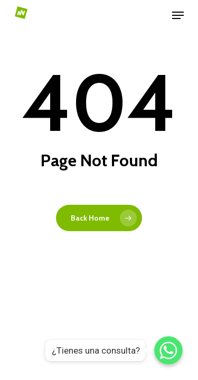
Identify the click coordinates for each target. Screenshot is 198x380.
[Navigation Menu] (178, 15)
